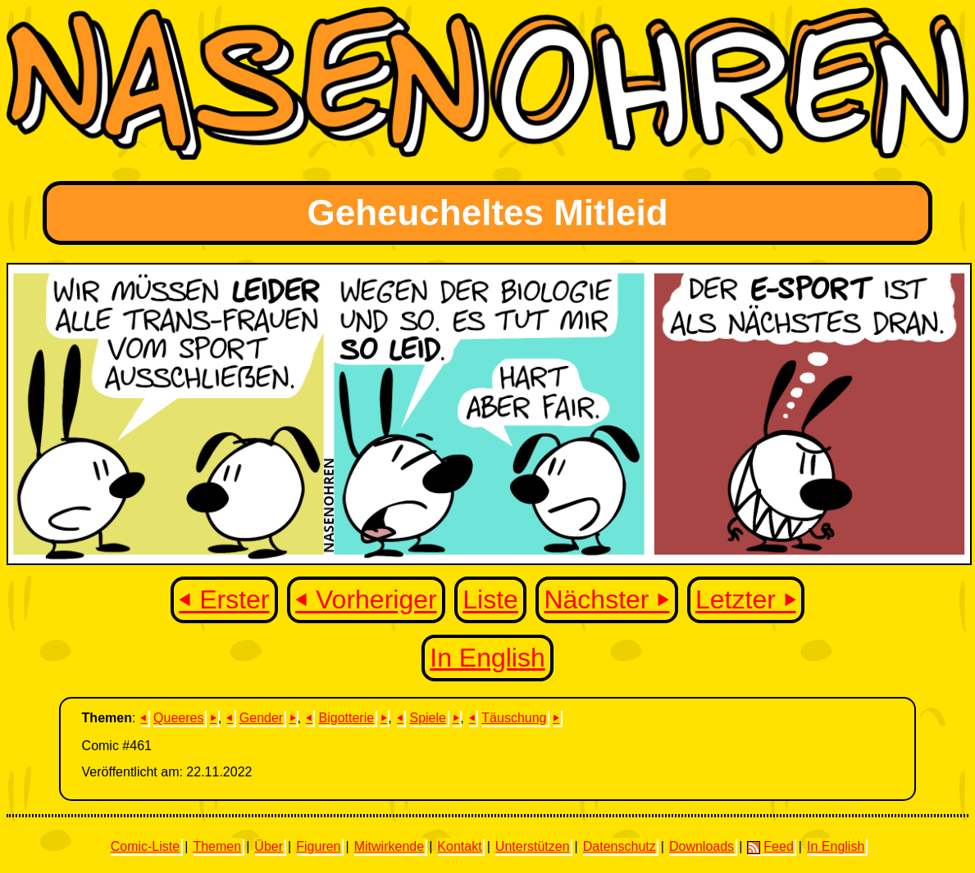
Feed (770, 846)
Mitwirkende (389, 846)
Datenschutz (619, 846)
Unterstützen (532, 846)
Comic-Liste (145, 846)
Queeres (178, 718)
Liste (490, 600)
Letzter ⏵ (745, 600)
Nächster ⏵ (606, 600)
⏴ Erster (224, 600)
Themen (217, 846)
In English (487, 657)
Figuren (318, 846)
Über (268, 846)
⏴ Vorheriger (366, 600)
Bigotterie (347, 718)
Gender (261, 718)
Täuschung (513, 718)
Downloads (701, 846)
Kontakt (459, 846)
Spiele (427, 718)
